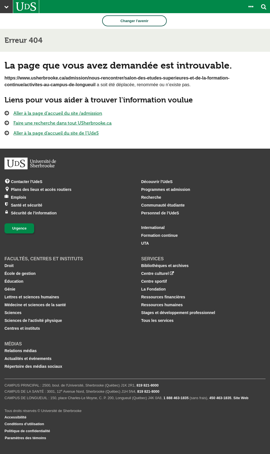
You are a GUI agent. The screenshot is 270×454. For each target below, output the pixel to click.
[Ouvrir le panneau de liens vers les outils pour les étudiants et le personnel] (250, 6)
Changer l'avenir (135, 21)
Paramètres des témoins (25, 438)
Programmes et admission (165, 189)
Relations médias (20, 350)
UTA (145, 243)
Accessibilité (15, 417)
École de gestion (20, 273)
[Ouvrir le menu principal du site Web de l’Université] (6, 6)
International (153, 227)
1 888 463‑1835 (176, 398)
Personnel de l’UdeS (160, 213)
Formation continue (159, 235)
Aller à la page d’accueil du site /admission (57, 113)
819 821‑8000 (148, 385)
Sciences (13, 312)
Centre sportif (154, 281)
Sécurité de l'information (34, 212)
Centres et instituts (22, 328)
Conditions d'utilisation (24, 424)
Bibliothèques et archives (165, 265)
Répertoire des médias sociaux (33, 366)
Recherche (151, 197)
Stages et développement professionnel (178, 312)
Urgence (19, 228)
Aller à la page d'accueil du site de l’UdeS (56, 133)
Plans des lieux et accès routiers (41, 189)
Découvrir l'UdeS (157, 181)
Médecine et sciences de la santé (35, 305)
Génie (9, 289)
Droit (9, 265)
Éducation (14, 281)
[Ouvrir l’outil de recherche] (263, 6)
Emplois (18, 197)
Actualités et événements (27, 358)
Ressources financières (163, 297)
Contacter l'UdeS (26, 181)
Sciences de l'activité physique (33, 320)
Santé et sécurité (26, 204)
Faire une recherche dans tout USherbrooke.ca (62, 123)
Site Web (240, 398)
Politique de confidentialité (27, 431)
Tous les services (157, 320)
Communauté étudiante (163, 205)
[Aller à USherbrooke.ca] (26, 6)
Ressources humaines (162, 305)
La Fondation (153, 289)
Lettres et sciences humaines (31, 297)
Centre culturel (155, 273)
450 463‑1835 (220, 398)
